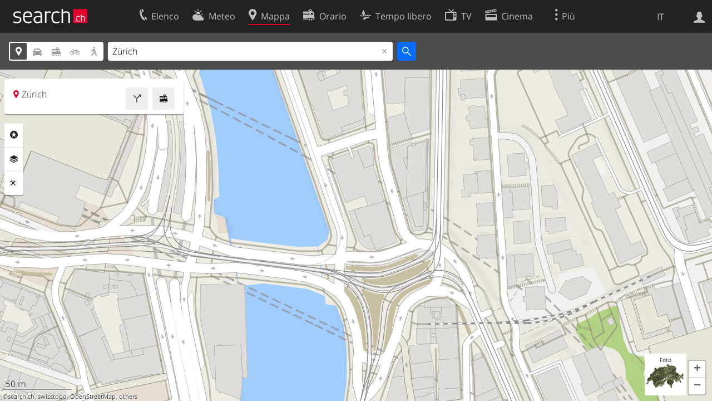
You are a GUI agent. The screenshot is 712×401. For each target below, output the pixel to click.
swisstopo (52, 396)
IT (660, 17)
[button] (697, 369)
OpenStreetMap (93, 396)
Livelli (13, 159)
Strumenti (13, 183)
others (128, 396)
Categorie (13, 134)
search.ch (21, 396)
